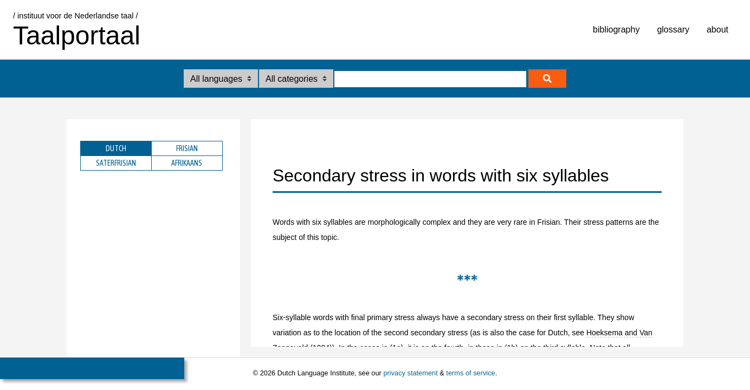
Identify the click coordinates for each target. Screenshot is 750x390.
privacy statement (410, 373)
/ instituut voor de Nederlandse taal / (75, 15)
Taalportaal (76, 35)
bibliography (616, 29)
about (717, 29)
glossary (673, 29)
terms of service (470, 373)
